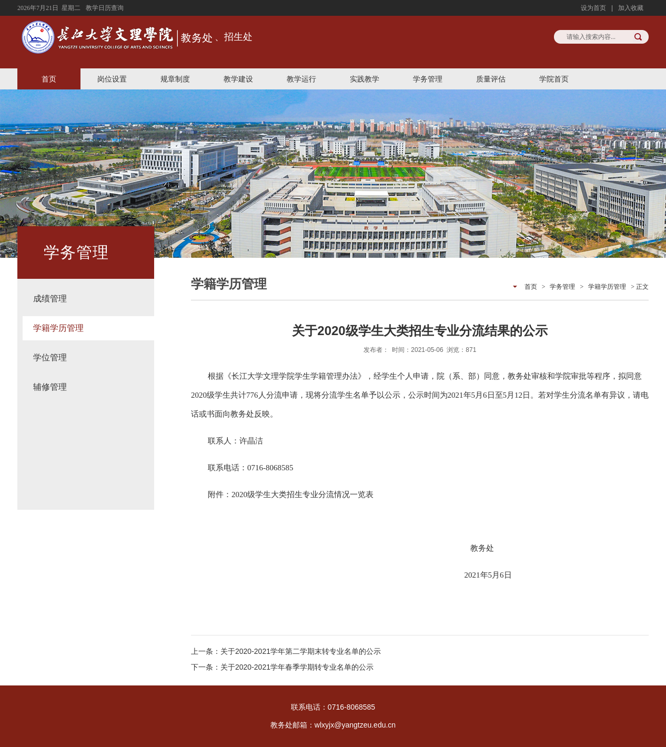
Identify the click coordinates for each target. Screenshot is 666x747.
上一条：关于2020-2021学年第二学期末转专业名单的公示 (286, 651)
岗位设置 (112, 79)
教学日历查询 (105, 8)
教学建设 (238, 79)
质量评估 (491, 79)
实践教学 (364, 79)
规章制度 (175, 79)
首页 (49, 79)
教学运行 (301, 79)
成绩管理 (50, 298)
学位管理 (50, 357)
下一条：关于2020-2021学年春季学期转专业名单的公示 (282, 667)
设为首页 (593, 8)
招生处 (238, 37)
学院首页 (554, 79)
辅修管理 (50, 386)
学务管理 (427, 79)
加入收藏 (630, 8)
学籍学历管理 (58, 328)
